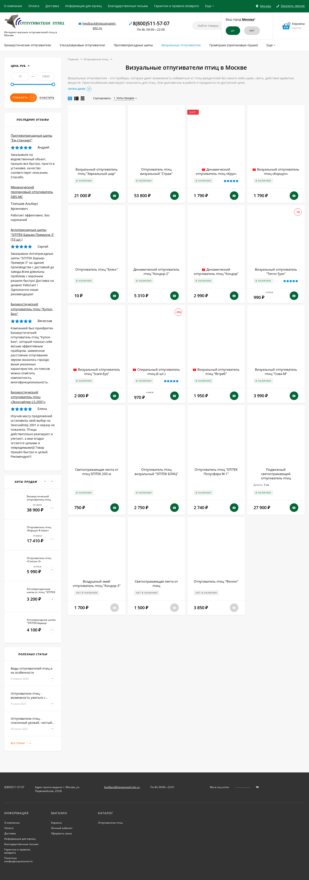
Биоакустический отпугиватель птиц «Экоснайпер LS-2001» (28, 397)
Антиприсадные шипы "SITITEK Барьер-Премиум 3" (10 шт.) (32, 234)
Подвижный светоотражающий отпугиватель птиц (276, 473)
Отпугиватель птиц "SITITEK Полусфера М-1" (216, 471)
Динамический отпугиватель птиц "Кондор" (216, 271)
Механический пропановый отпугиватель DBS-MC (32, 192)
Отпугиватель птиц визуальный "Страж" (156, 171)
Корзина (56, 823)
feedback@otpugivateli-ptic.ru (122, 787)
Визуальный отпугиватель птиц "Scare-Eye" (99, 371)
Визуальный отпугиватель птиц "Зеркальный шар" (97, 171)
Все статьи (22, 743)
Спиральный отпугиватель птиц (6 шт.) (158, 371)
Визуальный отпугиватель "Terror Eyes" (276, 271)
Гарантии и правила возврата (176, 6)
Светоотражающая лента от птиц (156, 583)
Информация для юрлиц (83, 6)
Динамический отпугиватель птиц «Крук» (216, 171)
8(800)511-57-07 (151, 23)
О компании (13, 6)
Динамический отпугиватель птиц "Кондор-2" (156, 271)
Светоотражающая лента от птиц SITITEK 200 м (96, 471)
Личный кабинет (62, 828)
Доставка (52, 6)
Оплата (33, 6)
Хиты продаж (124, 98)
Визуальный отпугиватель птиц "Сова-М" (276, 371)
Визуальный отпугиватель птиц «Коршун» (278, 171)
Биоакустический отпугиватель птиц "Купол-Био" (32, 309)
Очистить (46, 97)
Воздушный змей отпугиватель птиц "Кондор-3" (97, 583)
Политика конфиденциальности (18, 859)
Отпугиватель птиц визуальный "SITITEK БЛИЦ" (156, 471)
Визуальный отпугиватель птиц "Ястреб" (218, 371)
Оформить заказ (61, 833)
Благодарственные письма (128, 6)
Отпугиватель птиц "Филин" (216, 581)
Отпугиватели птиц (96, 59)
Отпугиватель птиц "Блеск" (96, 269)
